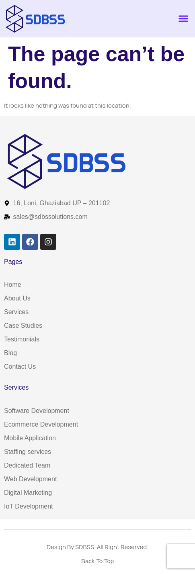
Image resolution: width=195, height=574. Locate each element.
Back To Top (97, 561)
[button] (183, 19)
